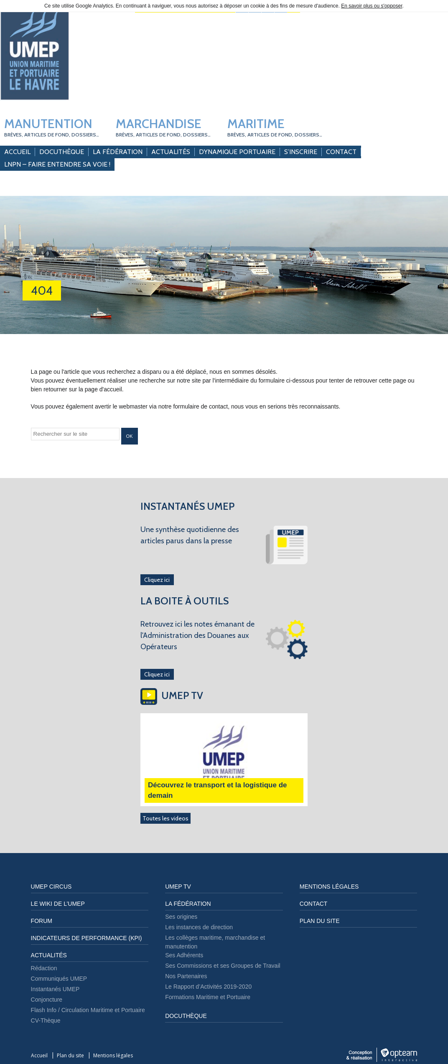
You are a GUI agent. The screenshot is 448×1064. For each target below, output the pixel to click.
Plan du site (320, 921)
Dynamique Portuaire (237, 152)
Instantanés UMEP (55, 989)
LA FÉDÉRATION (188, 903)
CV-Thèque (46, 1020)
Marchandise (163, 127)
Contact (341, 152)
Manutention (51, 127)
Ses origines (181, 916)
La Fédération (118, 152)
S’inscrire (300, 152)
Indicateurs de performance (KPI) (86, 938)
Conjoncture (47, 999)
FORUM (41, 921)
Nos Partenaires (186, 976)
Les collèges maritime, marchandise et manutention (215, 942)
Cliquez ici (157, 579)
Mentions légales (329, 886)
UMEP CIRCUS (51, 886)
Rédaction (44, 968)
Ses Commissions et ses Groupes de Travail (222, 965)
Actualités (170, 152)
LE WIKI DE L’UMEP (58, 903)
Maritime (274, 127)
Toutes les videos (165, 818)
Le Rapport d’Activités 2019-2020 (208, 986)
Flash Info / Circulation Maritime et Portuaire (88, 1010)
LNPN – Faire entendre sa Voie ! (57, 164)
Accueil (17, 152)
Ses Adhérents (184, 955)
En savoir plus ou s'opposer (371, 6)
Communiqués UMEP (59, 978)
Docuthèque (61, 152)
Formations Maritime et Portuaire (207, 997)
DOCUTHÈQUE (186, 1016)
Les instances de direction (199, 927)
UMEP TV (178, 886)
